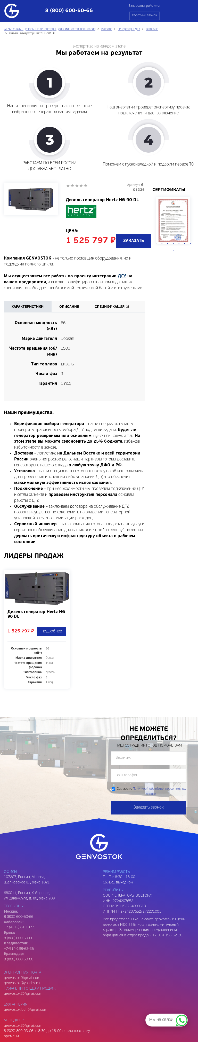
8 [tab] (173, 250)
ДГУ (122, 276)
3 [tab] (167, 243)
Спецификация (110, 307)
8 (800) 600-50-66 (18, 938)
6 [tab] (184, 243)
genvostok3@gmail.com (23, 1026)
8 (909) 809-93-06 (18, 1031)
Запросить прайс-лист (144, 5)
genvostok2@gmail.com (23, 994)
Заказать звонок (149, 807)
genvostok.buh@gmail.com (25, 1010)
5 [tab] (179, 243)
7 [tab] (190, 243)
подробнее (52, 631)
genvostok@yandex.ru (22, 983)
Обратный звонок (144, 15)
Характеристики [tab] (28, 307)
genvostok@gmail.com (22, 978)
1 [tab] (156, 243)
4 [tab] (173, 243)
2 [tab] (161, 243)
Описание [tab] (69, 307)
